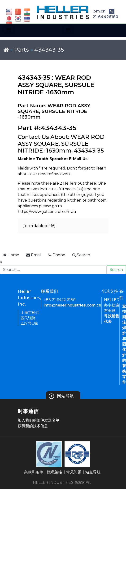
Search (116, 269)
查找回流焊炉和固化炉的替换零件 (124, 344)
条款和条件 (33, 472)
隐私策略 (54, 472)
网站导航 (61, 396)
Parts (21, 49)
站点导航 (92, 472)
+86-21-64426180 (97, 17)
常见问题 (73, 472)
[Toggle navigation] (9, 29)
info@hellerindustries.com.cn (72, 305)
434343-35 (49, 49)
